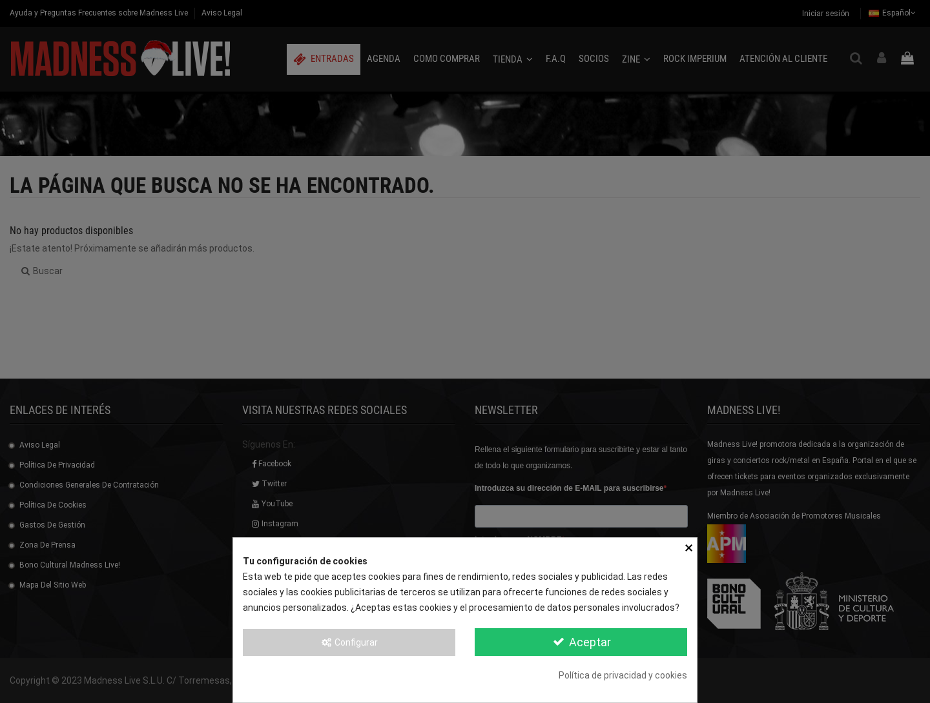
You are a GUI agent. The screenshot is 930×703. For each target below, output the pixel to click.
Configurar (349, 642)
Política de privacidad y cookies (623, 675)
